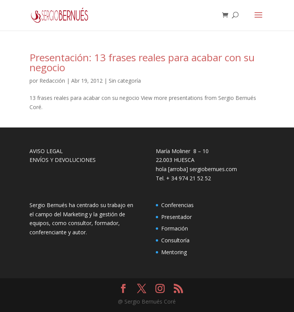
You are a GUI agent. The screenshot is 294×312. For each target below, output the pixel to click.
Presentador (176, 217)
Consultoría (175, 240)
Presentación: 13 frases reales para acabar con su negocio (142, 62)
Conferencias (177, 205)
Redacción (52, 80)
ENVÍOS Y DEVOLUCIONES (62, 159)
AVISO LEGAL (46, 151)
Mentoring (174, 252)
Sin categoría (125, 80)
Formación (174, 228)
